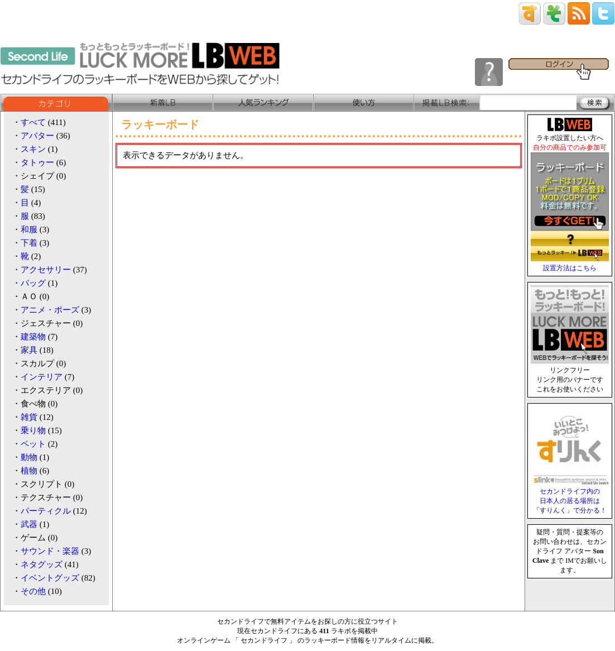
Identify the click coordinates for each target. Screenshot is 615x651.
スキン (33, 149)
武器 (29, 524)
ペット (33, 443)
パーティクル (46, 510)
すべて (33, 122)
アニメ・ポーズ (50, 309)
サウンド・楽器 (50, 551)
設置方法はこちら (570, 268)
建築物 (33, 336)
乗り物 (33, 430)
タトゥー (37, 162)
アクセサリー (46, 269)
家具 (29, 350)
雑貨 (29, 417)
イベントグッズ (50, 577)
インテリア (42, 376)
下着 (29, 242)
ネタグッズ (42, 564)
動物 (29, 457)
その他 (33, 591)
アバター (37, 135)
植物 (29, 470)
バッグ (33, 283)
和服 (29, 229)
